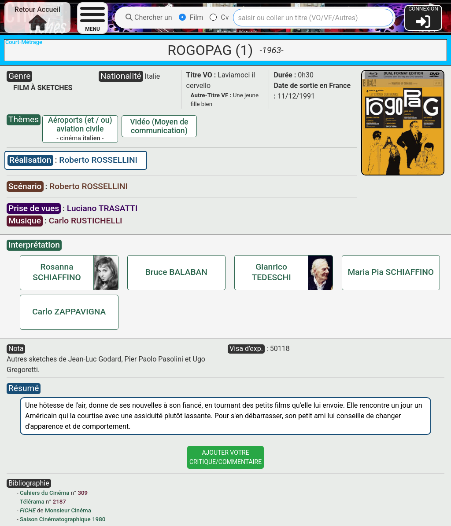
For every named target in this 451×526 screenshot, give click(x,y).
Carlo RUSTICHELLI (85, 221)
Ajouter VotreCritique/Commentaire (225, 457)
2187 (59, 501)
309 (83, 492)
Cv (219, 17)
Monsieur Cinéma (68, 510)
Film (191, 17)
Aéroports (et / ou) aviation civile (80, 124)
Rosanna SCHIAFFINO (57, 272)
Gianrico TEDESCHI (271, 272)
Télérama (32, 501)
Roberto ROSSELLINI (98, 160)
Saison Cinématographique (55, 519)
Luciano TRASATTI (102, 208)
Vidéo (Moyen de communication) (159, 126)
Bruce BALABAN (176, 272)
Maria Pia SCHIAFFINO (390, 272)
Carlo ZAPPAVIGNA (69, 312)
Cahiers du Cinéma (44, 492)
